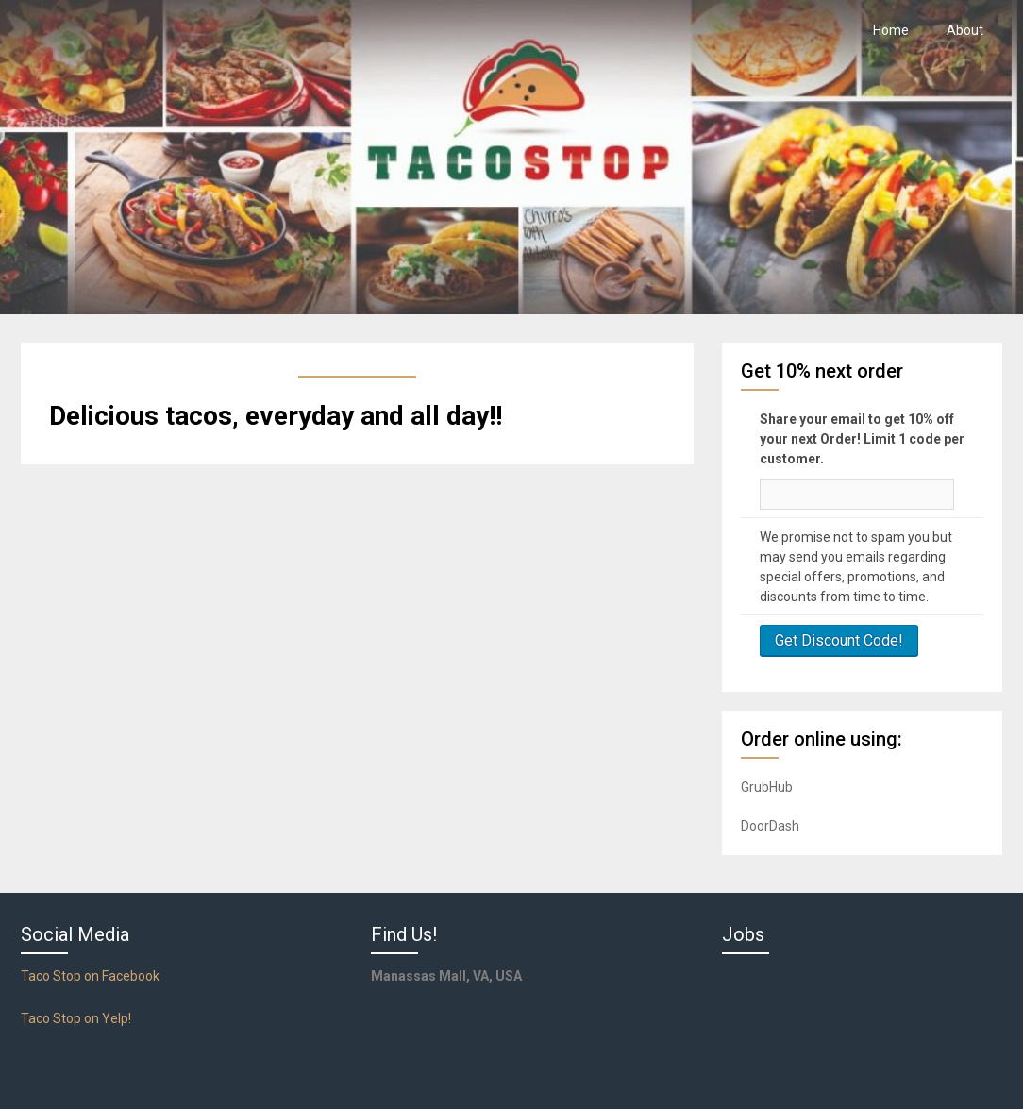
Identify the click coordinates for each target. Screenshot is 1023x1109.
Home (891, 30)
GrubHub (767, 787)
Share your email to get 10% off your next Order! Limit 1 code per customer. (862, 439)
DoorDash (770, 825)
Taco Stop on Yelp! (76, 1018)
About (965, 30)
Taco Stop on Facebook (90, 975)
